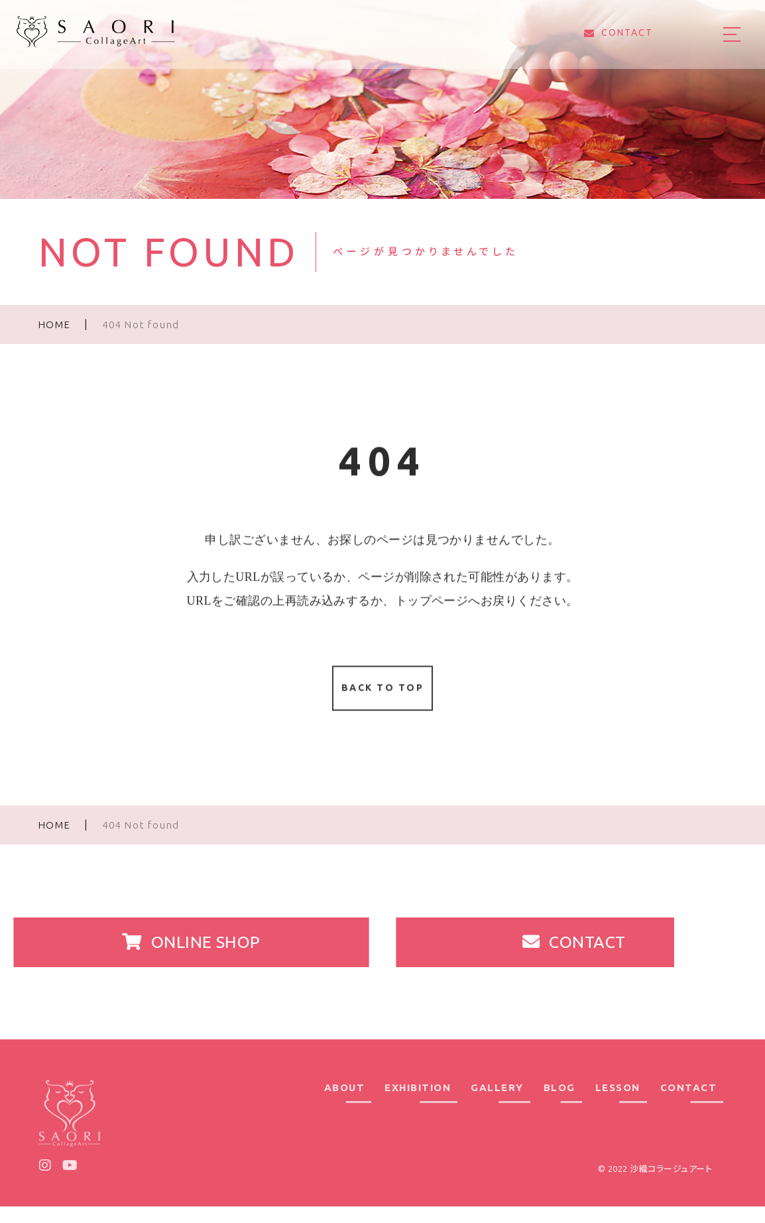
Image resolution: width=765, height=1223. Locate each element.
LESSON (617, 1104)
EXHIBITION (417, 1104)
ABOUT (344, 1104)
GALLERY (497, 1104)
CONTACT (688, 1104)
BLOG (559, 1104)
